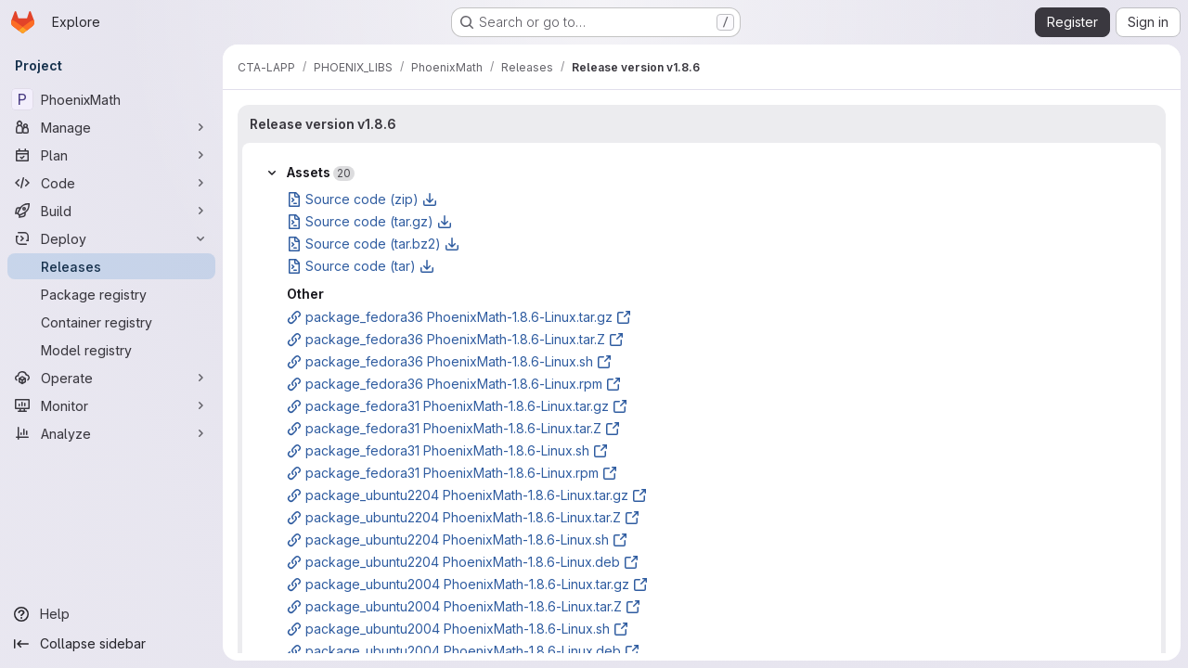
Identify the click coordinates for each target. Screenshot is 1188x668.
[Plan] (111, 155)
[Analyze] (111, 433)
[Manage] (111, 127)
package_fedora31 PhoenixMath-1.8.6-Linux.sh (447, 450)
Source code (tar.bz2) (373, 243)
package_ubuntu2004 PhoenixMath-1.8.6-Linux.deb (463, 651)
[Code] (111, 183)
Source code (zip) (362, 199)
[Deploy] (111, 238)
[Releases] (111, 266)
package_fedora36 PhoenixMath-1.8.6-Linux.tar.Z (455, 339)
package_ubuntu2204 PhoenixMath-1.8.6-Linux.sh (457, 539)
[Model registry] (111, 350)
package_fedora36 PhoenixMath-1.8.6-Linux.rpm (454, 384)
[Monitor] (111, 405)
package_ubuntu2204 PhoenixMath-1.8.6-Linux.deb (463, 562)
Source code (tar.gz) (369, 221)
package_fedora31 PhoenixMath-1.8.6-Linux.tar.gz (457, 406)
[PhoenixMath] (111, 99)
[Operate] (111, 378)
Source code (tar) (360, 266)
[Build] (111, 211)
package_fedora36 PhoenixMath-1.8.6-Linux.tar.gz (459, 317)
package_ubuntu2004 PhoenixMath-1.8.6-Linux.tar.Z (463, 606)
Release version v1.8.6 (323, 124)
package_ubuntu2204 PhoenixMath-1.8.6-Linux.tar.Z (463, 517)
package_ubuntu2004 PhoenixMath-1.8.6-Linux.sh (457, 628)
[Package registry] (111, 294)
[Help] (111, 614)
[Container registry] (111, 322)
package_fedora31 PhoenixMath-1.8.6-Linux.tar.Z (453, 428)
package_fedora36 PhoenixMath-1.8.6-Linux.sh (449, 361)
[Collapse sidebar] (111, 644)
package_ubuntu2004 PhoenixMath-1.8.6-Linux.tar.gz (467, 584)
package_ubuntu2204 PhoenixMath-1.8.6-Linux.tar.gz (467, 495)
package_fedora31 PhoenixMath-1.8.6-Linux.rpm (452, 473)
